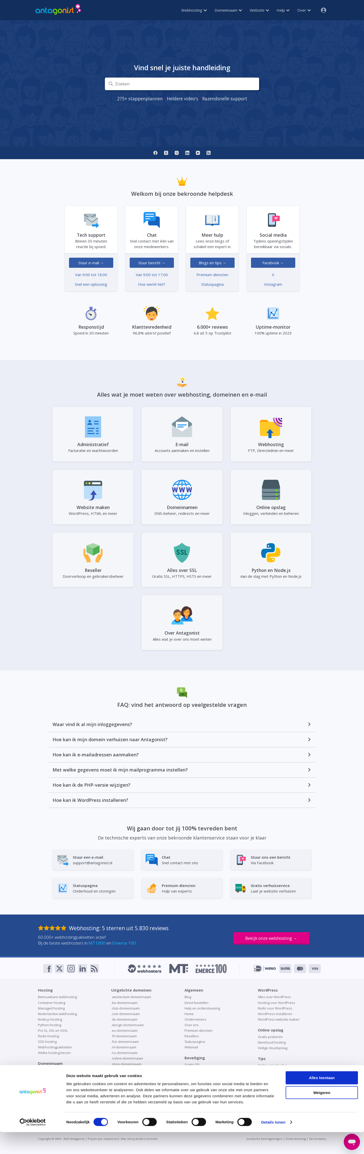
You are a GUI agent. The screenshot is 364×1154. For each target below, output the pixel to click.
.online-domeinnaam (127, 1058)
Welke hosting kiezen (54, 1052)
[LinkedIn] (187, 153)
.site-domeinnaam (125, 1069)
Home (189, 1014)
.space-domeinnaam (127, 1075)
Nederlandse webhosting (57, 1014)
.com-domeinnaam (125, 1014)
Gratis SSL (192, 1064)
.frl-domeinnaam (124, 1036)
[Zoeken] (182, 84)
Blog (188, 997)
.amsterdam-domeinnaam (131, 997)
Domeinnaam (228, 10)
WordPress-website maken (279, 1019)
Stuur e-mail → (91, 262)
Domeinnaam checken (55, 1070)
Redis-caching (268, 1071)
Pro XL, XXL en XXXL (53, 1030)
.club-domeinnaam (125, 1008)
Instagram (273, 284)
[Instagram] (177, 153)
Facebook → (273, 262)
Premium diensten (212, 274)
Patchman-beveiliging (201, 1076)
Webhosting (194, 10)
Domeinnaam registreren (57, 1081)
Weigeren (321, 1114)
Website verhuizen (272, 1082)
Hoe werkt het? (151, 284)
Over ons (192, 1025)
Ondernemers (195, 1019)
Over (304, 10)
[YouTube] (198, 153)
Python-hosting (49, 1025)
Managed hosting (51, 1008)
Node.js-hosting (50, 1019)
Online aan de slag (272, 1065)
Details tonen (273, 1144)
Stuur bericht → (151, 262)
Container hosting (51, 1002)
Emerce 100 (124, 943)
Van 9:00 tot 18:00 (91, 274)
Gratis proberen (270, 1037)
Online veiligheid (197, 1070)
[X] (166, 153)
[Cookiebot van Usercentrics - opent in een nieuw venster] (33, 1144)
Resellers (192, 1036)
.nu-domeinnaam (124, 1052)
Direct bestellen (197, 1002)
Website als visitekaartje (276, 1076)
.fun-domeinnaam (125, 1041)
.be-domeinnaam (124, 1002)
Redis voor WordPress (275, 1008)
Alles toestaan (322, 1099)
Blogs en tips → (212, 262)
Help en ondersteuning (202, 1008)
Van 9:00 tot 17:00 (152, 274)
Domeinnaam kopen (53, 1076)
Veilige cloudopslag (272, 1048)
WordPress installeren (275, 1014)
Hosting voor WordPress (276, 1002)
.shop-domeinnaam (126, 1064)
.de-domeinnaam (124, 1019)
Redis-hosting (48, 1036)
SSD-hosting (47, 1041)
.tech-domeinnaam (125, 1086)
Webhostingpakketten (55, 1047)
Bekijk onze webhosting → (271, 938)
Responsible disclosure (202, 1081)
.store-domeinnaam (126, 1080)
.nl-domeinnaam (123, 1047)
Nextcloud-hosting (272, 1042)
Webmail (191, 1047)
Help (283, 10)
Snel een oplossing (91, 284)
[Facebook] (155, 153)
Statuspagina (212, 284)
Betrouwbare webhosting (57, 997)
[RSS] (209, 153)
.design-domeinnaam (127, 1025)
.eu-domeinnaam (124, 1030)
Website (259, 10)
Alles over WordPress (274, 997)
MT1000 (96, 943)
